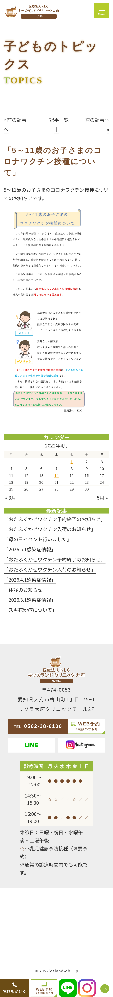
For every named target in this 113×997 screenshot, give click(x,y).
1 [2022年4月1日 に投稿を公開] (72, 461)
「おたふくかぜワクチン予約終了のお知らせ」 (54, 519)
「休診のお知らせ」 (25, 589)
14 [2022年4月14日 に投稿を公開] (56, 475)
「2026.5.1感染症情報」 (30, 549)
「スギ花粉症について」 (30, 609)
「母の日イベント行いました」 (38, 539)
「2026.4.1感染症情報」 (30, 579)
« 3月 (10, 497)
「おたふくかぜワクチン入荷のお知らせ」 (50, 529)
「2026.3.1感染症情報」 (30, 599)
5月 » (102, 497)
